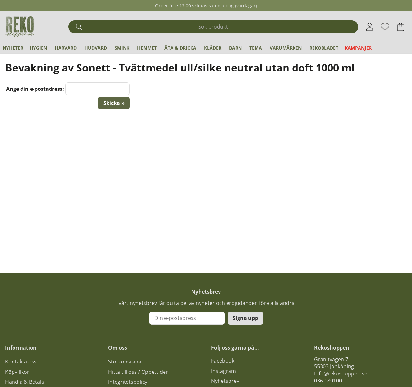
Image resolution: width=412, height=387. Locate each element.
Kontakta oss (21, 361)
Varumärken (286, 48)
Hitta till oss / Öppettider (138, 371)
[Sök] (213, 26)
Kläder (212, 48)
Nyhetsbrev (225, 380)
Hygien (38, 48)
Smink (122, 48)
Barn (235, 48)
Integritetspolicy (127, 381)
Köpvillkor (17, 371)
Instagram (223, 370)
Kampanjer (358, 48)
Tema (255, 48)
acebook (224, 360)
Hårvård (66, 48)
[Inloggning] (369, 26)
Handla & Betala (24, 381)
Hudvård (95, 48)
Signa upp (245, 318)
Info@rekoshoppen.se (340, 373)
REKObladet (323, 48)
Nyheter (13, 48)
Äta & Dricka (180, 48)
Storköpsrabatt (126, 361)
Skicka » (114, 103)
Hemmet (147, 48)
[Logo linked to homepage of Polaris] (19, 26)
